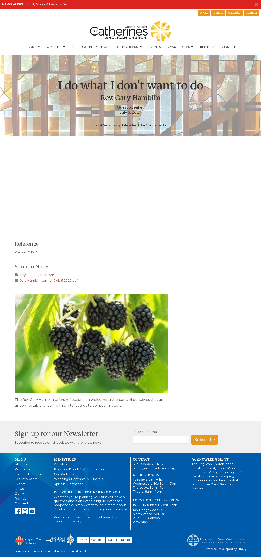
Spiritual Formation (90, 47)
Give (188, 47)
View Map (140, 522)
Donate (218, 12)
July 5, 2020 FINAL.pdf (34, 275)
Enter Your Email (145, 432)
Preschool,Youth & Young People (79, 469)
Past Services (106, 125)
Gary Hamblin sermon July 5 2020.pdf (46, 280)
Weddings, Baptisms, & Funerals (78, 479)
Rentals (207, 47)
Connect (251, 12)
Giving (204, 12)
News (171, 47)
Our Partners (64, 474)
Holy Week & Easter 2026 (47, 4)
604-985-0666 (143, 464)
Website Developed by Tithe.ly (226, 549)
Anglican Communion (61, 539)
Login (83, 551)
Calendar (234, 12)
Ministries (65, 459)
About (32, 47)
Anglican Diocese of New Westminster (217, 538)
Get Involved (128, 47)
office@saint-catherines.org (154, 468)
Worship (55, 47)
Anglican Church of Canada (30, 540)
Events (154, 47)
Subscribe (205, 439)
